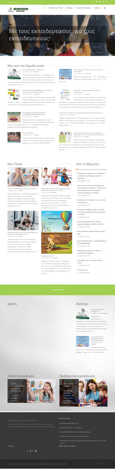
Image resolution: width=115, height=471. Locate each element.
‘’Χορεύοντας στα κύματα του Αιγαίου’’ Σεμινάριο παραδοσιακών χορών (80, 113)
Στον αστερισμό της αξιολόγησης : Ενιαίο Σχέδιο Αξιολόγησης (97, 338)
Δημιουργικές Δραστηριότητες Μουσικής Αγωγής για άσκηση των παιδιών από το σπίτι (56, 189)
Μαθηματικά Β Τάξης (47, 256)
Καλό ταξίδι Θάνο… (28, 133)
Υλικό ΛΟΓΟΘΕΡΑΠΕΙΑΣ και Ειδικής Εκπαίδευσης (22, 188)
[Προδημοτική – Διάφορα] (83, 393)
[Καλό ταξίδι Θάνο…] (14, 137)
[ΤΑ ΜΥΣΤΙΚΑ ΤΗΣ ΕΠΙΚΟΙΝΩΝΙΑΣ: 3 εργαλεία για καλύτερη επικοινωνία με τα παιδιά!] (14, 95)
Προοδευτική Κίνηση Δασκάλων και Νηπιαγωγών (92, 169)
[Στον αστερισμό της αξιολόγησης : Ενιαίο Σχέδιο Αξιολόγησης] (65, 74)
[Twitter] (30, 451)
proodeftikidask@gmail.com (14, 2)
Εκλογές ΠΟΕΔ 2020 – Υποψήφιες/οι (33, 70)
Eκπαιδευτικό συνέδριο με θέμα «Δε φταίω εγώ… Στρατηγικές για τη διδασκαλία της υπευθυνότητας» (89, 134)
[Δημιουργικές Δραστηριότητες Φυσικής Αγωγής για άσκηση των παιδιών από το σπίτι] (23, 220)
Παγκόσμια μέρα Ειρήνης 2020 (69, 423)
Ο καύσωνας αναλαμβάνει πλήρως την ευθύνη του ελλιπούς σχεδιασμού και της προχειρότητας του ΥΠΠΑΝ (91, 212)
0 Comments (36, 71)
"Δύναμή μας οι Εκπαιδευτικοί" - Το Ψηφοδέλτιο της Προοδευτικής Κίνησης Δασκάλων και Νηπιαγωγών (91, 176)
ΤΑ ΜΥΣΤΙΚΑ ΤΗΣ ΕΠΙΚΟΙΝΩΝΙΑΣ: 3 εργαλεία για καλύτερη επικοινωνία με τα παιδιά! (37, 91)
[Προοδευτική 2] (57, 28)
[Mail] (33, 451)
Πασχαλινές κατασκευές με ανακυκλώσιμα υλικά (74, 436)
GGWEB (64, 464)
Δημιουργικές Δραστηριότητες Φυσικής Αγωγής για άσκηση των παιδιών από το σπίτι (23, 233)
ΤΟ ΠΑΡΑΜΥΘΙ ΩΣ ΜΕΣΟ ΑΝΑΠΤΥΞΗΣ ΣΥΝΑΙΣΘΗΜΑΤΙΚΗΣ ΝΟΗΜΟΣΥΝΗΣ (33, 114)
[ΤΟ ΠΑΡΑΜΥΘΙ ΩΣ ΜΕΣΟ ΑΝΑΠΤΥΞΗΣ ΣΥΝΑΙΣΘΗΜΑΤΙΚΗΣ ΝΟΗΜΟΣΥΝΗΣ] (14, 117)
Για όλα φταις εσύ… (83, 270)
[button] (104, 8)
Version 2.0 (44, 464)
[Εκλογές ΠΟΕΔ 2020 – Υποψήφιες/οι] (14, 74)
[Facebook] (27, 451)
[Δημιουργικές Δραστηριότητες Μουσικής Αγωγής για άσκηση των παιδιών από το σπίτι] (56, 176)
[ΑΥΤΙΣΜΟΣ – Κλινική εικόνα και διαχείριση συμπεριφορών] (65, 95)
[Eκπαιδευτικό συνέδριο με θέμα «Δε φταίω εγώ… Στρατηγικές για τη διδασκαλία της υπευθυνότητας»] (65, 137)
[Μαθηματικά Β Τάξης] (56, 232)
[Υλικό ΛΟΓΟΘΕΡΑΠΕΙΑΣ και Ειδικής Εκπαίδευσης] (23, 176)
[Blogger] (36, 451)
